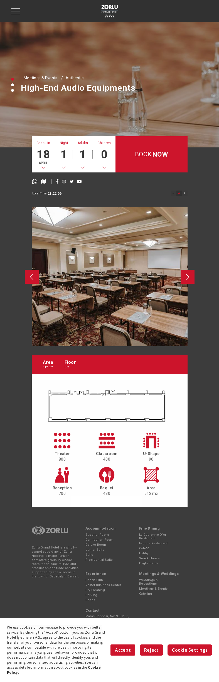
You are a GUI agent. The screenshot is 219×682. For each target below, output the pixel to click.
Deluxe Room (95, 545)
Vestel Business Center (103, 585)
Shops (90, 600)
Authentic (74, 78)
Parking (91, 595)
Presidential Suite (99, 560)
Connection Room (99, 540)
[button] (12, 79)
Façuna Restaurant (153, 543)
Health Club (94, 580)
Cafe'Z (144, 548)
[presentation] (32, 364)
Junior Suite (94, 550)
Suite (89, 555)
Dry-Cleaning (95, 590)
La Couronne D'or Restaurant (152, 536)
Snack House (149, 558)
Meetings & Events (40, 78)
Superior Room (97, 535)
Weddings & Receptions (148, 581)
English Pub (148, 563)
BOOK (151, 154)
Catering (145, 593)
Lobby (143, 553)
